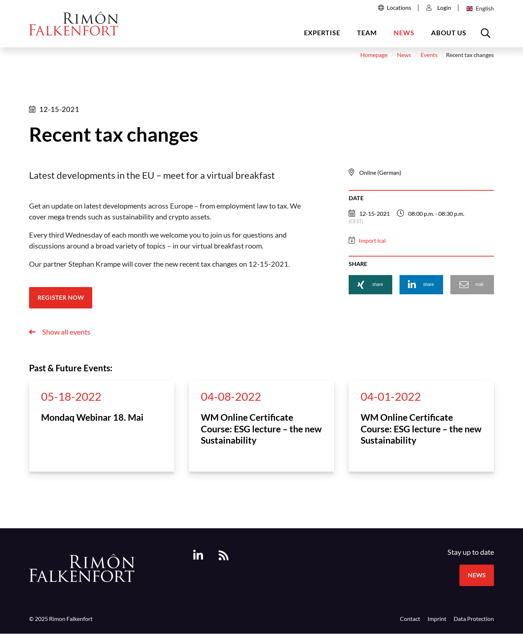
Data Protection (474, 620)
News (404, 33)
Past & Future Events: (70, 369)
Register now (60, 299)
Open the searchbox (486, 35)
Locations (399, 7)
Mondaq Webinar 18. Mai (92, 418)
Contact (410, 620)
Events (429, 56)
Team (367, 33)
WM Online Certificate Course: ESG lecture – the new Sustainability (261, 430)
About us (448, 33)
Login (438, 8)
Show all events (65, 333)
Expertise (322, 33)
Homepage (374, 56)
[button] (370, 286)
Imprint (436, 620)
